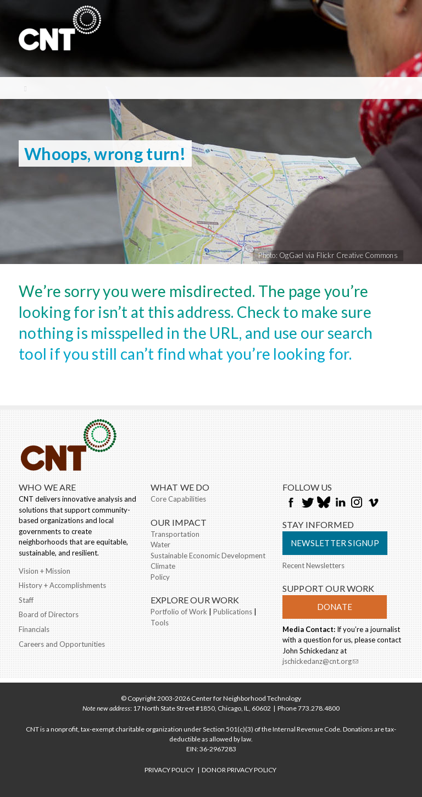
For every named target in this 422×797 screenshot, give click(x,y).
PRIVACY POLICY (169, 770)
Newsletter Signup (335, 543)
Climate (163, 566)
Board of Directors (49, 614)
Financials (34, 629)
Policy (160, 577)
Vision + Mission (44, 571)
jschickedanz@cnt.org (320, 662)
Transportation (175, 534)
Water (160, 544)
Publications (232, 611)
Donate (334, 607)
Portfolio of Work (179, 611)
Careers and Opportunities (62, 644)
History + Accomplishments (62, 585)
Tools (160, 622)
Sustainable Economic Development (208, 555)
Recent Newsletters (313, 565)
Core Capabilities (178, 498)
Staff (26, 600)
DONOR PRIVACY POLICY (239, 770)
